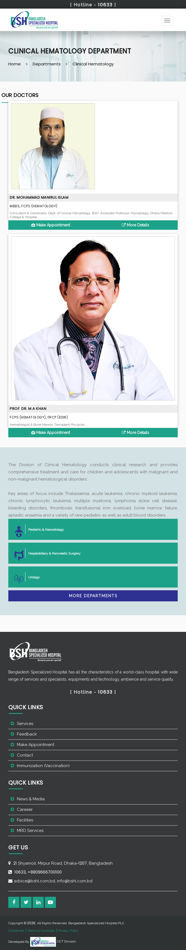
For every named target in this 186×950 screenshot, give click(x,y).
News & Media (31, 798)
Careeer (25, 809)
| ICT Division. (53, 941)
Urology (32, 577)
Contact (25, 755)
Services (25, 723)
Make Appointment (50, 225)
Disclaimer (16, 931)
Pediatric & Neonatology (44, 529)
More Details (135, 225)
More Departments (93, 596)
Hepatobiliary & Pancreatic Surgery (52, 553)
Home (14, 64)
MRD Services (30, 830)
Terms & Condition (41, 931)
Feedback (27, 734)
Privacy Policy (68, 931)
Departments (47, 64)
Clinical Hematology (93, 64)
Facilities (25, 820)
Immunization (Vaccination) (43, 765)
